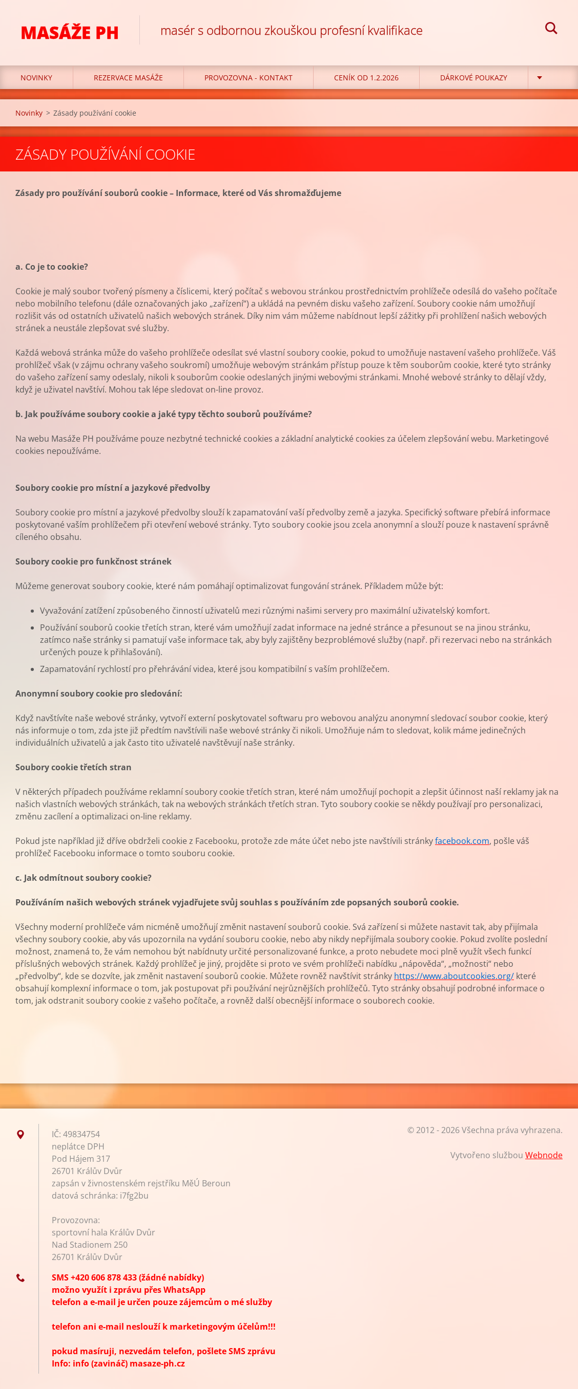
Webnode (544, 1155)
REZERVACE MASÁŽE (128, 77)
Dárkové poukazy (473, 77)
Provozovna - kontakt (248, 77)
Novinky (36, 77)
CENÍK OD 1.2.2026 (366, 77)
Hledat (551, 29)
